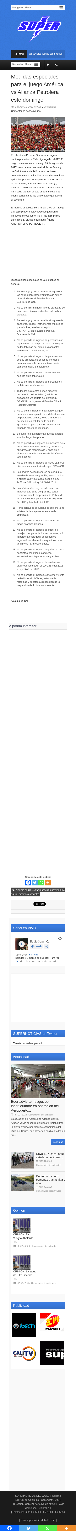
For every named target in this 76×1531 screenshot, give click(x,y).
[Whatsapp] (41, 882)
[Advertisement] (38, 254)
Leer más (58, 1142)
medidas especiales (29, 894)
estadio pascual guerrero (46, 890)
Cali (39, 106)
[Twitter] (35, 882)
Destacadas (50, 106)
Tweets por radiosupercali (27, 1043)
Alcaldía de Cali (24, 890)
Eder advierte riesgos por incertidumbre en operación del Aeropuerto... (35, 1106)
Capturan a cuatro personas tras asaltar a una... (51, 1179)
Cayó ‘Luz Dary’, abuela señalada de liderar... (51, 1155)
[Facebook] (28, 882)
